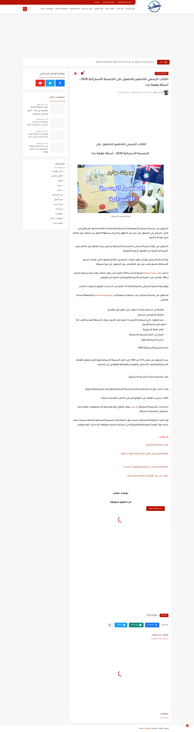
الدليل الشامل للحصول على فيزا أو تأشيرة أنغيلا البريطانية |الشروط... (124, 62)
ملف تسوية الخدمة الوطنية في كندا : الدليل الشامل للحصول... (37, 110)
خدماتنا (97, 2)
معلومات (59, 213)
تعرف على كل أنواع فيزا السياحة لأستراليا (147, 476)
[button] (152, 625)
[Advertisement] (97, 37)
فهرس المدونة (108, 2)
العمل (60, 180)
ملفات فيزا (110, 9)
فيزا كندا (120, 9)
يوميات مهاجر (144, 728)
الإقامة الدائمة (61, 9)
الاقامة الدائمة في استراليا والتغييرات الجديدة (145, 467)
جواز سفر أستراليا (153, 273)
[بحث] (25, 9)
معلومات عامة (47, 9)
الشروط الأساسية (102, 295)
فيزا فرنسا (130, 9)
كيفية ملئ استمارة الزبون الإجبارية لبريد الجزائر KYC (38, 135)
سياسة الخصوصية (124, 2)
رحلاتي (60, 190)
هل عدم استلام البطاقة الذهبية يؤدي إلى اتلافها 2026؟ (38, 149)
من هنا (135, 407)
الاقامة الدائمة (162, 73)
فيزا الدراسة (87, 9)
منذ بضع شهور (41, 104)
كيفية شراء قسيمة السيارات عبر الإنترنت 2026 (37, 123)
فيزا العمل (98, 9)
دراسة (60, 185)
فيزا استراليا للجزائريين (157, 445)
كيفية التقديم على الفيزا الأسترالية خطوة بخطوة (144, 454)
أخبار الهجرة (75, 9)
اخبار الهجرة (57, 171)
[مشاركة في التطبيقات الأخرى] (110, 625)
